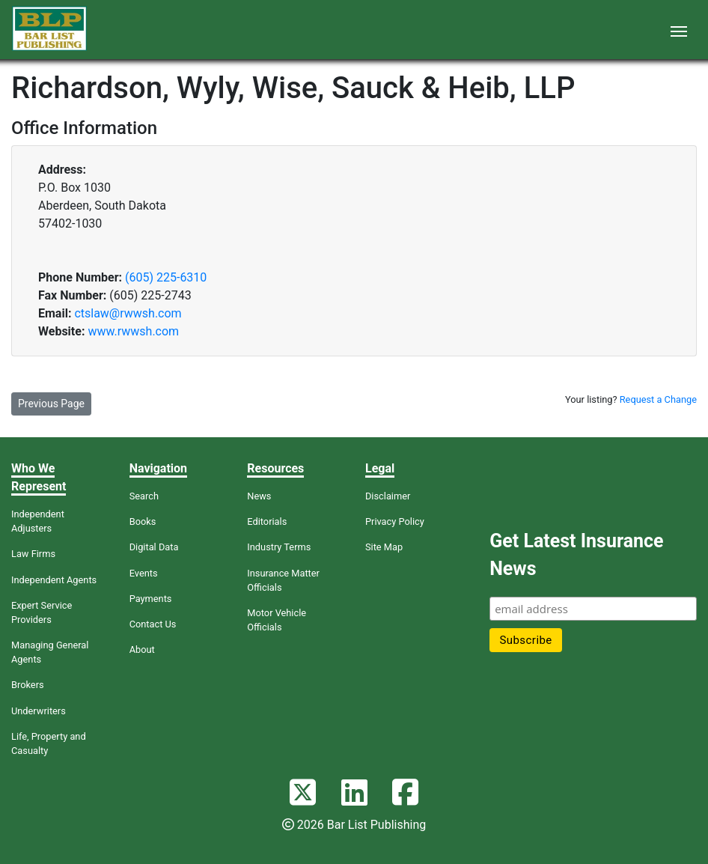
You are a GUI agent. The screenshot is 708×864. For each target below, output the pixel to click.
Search (144, 496)
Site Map (384, 547)
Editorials (267, 521)
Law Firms (33, 553)
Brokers (27, 684)
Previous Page (51, 404)
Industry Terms (279, 547)
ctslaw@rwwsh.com (127, 313)
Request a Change (658, 399)
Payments (150, 598)
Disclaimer (387, 496)
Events (143, 573)
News (259, 496)
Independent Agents (54, 579)
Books (142, 521)
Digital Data (154, 547)
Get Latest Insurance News (576, 555)
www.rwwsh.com (133, 331)
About (142, 649)
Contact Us (153, 624)
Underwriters (38, 711)
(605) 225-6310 (166, 277)
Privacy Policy (394, 521)
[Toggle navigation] (679, 30)
